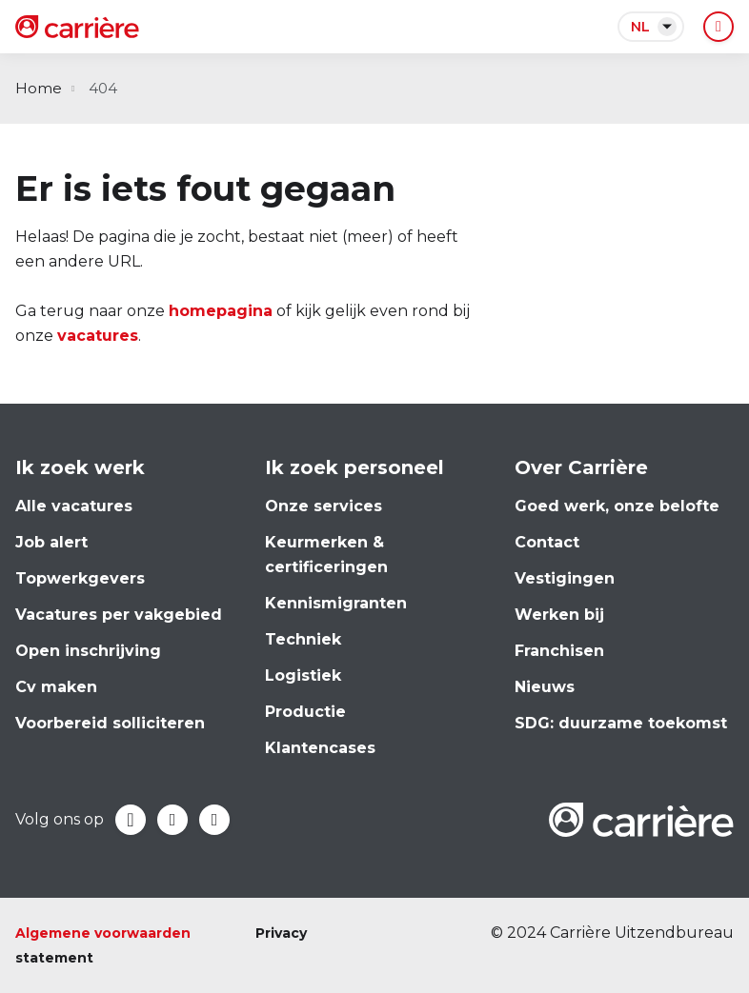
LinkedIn (172, 819)
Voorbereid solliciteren (110, 723)
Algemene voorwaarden (103, 933)
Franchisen (559, 651)
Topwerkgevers (80, 578)
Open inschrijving (88, 651)
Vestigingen (565, 578)
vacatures (97, 336)
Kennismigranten (336, 603)
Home (38, 88)
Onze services (323, 506)
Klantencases (320, 748)
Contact (547, 542)
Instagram (214, 819)
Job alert (51, 542)
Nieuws (545, 687)
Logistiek (303, 675)
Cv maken (56, 687)
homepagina (221, 311)
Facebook (130, 819)
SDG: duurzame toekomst (621, 723)
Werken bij (559, 615)
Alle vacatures (73, 506)
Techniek (303, 639)
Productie (305, 712)
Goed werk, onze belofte (617, 506)
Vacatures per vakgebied (118, 615)
